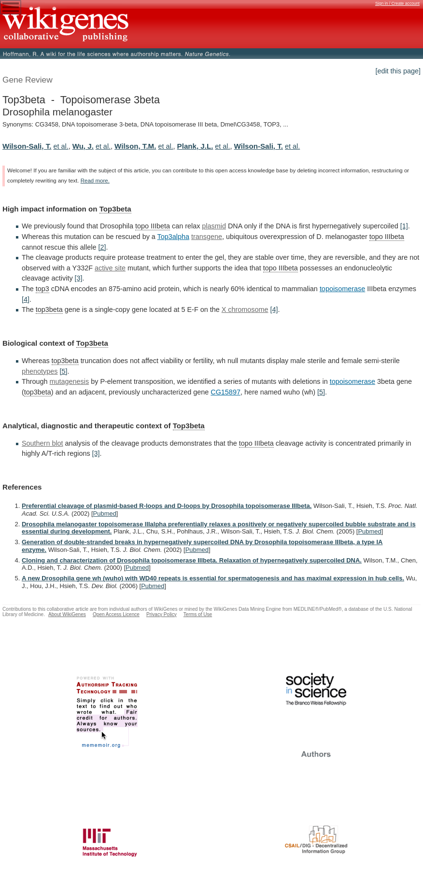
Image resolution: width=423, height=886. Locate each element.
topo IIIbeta (152, 226)
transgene (206, 236)
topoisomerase (342, 289)
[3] (79, 278)
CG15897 (225, 392)
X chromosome (245, 309)
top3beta (49, 309)
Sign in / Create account (397, 3)
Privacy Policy (161, 614)
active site (110, 268)
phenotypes (39, 371)
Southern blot (42, 443)
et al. (60, 146)
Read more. (95, 180)
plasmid (214, 226)
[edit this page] (398, 71)
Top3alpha (173, 236)
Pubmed (104, 513)
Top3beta (115, 209)
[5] (63, 371)
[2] (102, 247)
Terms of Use (197, 614)
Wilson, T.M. (135, 146)
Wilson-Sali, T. (26, 146)
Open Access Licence (116, 614)
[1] (404, 226)
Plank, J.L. (195, 146)
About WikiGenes (67, 614)
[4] (25, 299)
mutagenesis (69, 381)
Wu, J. (83, 146)
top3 (42, 289)
